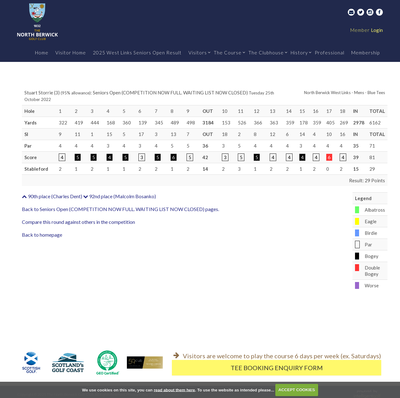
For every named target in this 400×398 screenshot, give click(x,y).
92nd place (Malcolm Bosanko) (119, 196)
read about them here (174, 389)
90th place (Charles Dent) (52, 196)
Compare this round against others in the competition (78, 222)
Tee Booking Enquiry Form (277, 367)
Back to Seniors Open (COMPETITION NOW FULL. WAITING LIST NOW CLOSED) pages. (120, 209)
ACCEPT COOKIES (296, 389)
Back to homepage (42, 235)
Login (366, 30)
